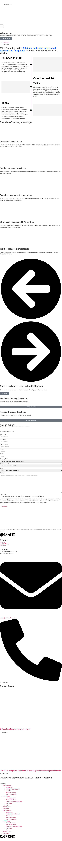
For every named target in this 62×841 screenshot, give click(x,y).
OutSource (5, 42)
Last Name (3, 439)
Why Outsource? (7, 785)
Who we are (9, 803)
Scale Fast (8, 791)
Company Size (4, 458)
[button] (31, 289)
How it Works (6, 796)
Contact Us (6, 808)
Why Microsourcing (11, 792)
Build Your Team (7, 807)
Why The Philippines (11, 794)
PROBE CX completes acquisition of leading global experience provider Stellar (30, 771)
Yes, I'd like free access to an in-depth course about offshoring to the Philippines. (23, 496)
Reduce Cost (9, 787)
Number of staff (4, 463)
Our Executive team (11, 800)
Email (1, 454)
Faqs (7, 805)
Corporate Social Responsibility (14, 801)
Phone (1, 449)
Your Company (4, 444)
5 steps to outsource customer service (15, 729)
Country (2, 468)
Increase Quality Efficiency (13, 789)
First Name (3, 434)
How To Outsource (11, 798)
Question (2, 472)
